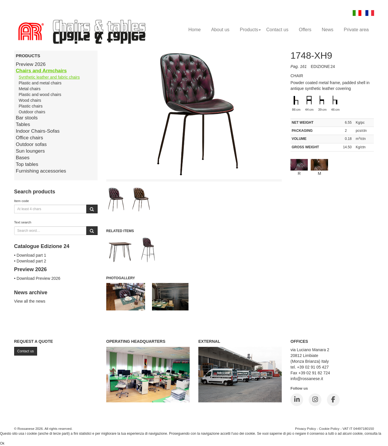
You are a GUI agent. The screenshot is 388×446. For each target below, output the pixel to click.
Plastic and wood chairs (40, 94)
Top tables (27, 164)
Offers (305, 29)
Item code (21, 201)
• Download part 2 (30, 261)
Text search (23, 222)
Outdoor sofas (31, 144)
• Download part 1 (30, 255)
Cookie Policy (329, 428)
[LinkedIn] (296, 399)
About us (220, 29)
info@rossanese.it (306, 378)
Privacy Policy (305, 428)
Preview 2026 (31, 64)
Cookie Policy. (11, 438)
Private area (356, 29)
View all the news (29, 301)
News (327, 29)
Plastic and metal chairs (40, 83)
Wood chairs (30, 100)
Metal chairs (30, 88)
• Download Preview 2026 (37, 278)
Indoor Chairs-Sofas (38, 131)
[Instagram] (315, 399)
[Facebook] (333, 399)
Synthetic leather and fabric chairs (49, 77)
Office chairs (29, 137)
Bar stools (27, 118)
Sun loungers (30, 151)
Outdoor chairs (32, 112)
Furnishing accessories (41, 171)
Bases (23, 157)
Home (194, 29)
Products (250, 29)
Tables (23, 124)
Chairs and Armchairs (41, 70)
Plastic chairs (31, 106)
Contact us (277, 29)
